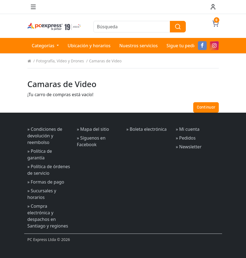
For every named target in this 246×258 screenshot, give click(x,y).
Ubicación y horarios (89, 46)
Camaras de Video (105, 60)
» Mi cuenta (188, 129)
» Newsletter (189, 147)
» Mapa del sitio (93, 129)
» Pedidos (186, 138)
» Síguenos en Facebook (91, 141)
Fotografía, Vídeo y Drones (60, 60)
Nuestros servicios (138, 46)
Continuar (206, 107)
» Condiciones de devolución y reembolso (44, 135)
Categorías (44, 46)
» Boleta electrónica (146, 129)
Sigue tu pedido (183, 46)
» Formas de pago (45, 182)
